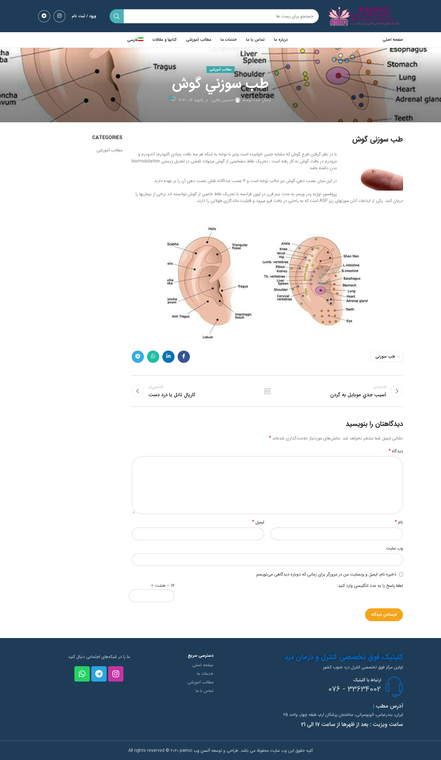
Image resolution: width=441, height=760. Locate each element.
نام (399, 522)
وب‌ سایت (394, 548)
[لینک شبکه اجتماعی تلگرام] (44, 16)
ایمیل (258, 522)
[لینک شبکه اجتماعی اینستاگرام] (59, 16)
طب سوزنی (385, 357)
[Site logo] (365, 16)
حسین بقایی (222, 100)
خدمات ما (205, 673)
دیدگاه (396, 451)
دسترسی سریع (200, 655)
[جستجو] (214, 16)
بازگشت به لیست (267, 391)
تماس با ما (204, 690)
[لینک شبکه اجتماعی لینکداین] (168, 357)
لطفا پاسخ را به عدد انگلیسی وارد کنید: (370, 585)
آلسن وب (201, 750)
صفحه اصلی (202, 665)
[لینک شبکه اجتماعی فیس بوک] (184, 357)
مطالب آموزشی (220, 69)
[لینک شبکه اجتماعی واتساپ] (153, 357)
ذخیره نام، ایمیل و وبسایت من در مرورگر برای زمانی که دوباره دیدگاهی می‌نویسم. (325, 574)
